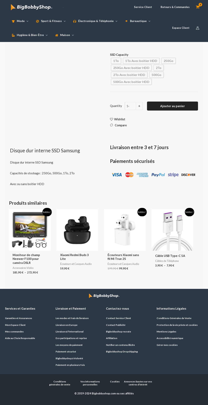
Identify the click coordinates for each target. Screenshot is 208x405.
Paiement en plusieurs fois (70, 364)
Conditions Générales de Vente (174, 318)
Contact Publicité (115, 324)
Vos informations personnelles (90, 383)
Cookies (115, 381)
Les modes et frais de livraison (72, 318)
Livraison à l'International (69, 331)
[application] (26, 21)
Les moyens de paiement (69, 344)
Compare (121, 125)
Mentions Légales (166, 331)
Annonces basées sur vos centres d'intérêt (138, 383)
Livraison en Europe (66, 324)
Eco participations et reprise (71, 338)
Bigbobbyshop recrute (118, 331)
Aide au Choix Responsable (20, 338)
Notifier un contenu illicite (120, 344)
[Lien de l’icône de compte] (197, 28)
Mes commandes (14, 331)
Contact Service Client (118, 318)
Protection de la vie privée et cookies (177, 324)
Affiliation (111, 338)
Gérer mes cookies (167, 344)
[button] (141, 7)
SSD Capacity (119, 54)
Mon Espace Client (15, 324)
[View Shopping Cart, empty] (197, 7)
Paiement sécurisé (66, 351)
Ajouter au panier (172, 106)
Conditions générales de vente (59, 383)
